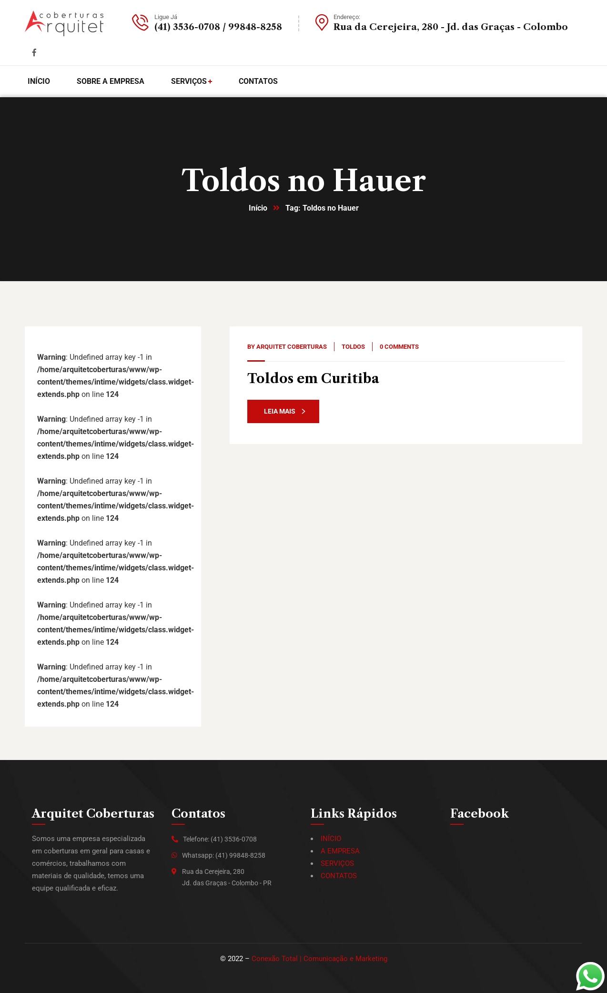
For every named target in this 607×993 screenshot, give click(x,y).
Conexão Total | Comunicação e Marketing (319, 958)
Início (258, 208)
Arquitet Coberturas (291, 346)
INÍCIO (331, 838)
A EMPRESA (340, 851)
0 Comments (399, 346)
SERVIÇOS (337, 863)
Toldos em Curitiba (313, 378)
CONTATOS (339, 875)
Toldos (353, 346)
